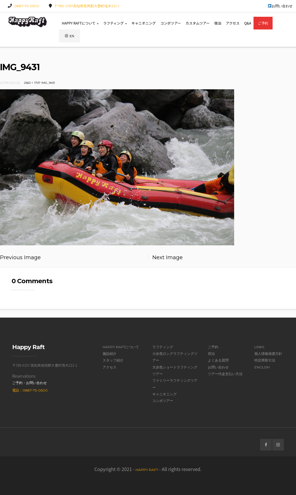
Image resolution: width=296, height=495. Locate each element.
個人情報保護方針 (268, 353)
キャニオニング (144, 23)
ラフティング (115, 23)
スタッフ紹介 (113, 360)
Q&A (247, 23)
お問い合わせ (280, 6)
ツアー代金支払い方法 (225, 374)
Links (259, 347)
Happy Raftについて (80, 23)
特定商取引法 (264, 360)
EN (69, 36)
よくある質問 (218, 360)
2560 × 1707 (32, 83)
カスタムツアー (198, 23)
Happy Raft (147, 470)
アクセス (232, 23)
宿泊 (217, 23)
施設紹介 (109, 353)
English (262, 367)
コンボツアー (170, 23)
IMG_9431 (48, 83)
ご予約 (263, 23)
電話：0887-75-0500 (30, 390)
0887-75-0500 (26, 6)
